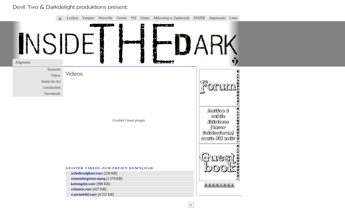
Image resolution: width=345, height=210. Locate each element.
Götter (145, 18)
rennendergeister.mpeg (88, 179)
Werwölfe (105, 18)
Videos (56, 75)
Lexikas (72, 18)
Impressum (217, 18)
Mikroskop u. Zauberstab (171, 18)
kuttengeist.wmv (83, 184)
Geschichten (52, 87)
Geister (122, 18)
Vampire (88, 18)
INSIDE (199, 18)
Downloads (52, 94)
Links (233, 18)
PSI (133, 18)
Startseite (54, 69)
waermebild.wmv (84, 194)
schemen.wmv (81, 189)
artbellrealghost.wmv (87, 173)
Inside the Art (51, 81)
